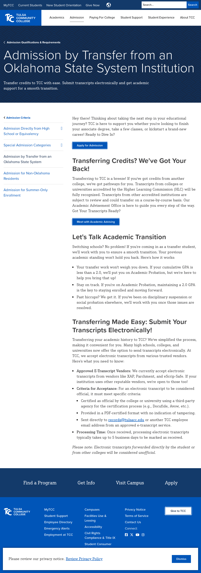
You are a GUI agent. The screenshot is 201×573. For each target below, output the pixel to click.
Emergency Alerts (56, 528)
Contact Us (133, 522)
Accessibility (93, 526)
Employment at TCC (58, 534)
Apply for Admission (90, 145)
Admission (77, 17)
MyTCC (9, 5)
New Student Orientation (63, 5)
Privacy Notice (135, 509)
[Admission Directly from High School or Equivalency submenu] (59, 128)
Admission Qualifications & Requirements (33, 42)
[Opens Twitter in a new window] (131, 535)
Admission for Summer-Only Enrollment (26, 192)
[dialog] (100, 559)
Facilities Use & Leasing (96, 518)
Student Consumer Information (98, 546)
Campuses (92, 509)
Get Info (86, 482)
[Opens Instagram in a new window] (143, 535)
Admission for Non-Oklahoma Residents (27, 175)
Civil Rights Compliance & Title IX (100, 535)
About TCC (187, 17)
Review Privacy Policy (84, 558)
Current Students (30, 5)
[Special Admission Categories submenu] (59, 144)
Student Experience (161, 17)
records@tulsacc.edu (126, 419)
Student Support (132, 17)
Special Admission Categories (27, 145)
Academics (56, 17)
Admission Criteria (18, 118)
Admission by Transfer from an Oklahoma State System (27, 159)
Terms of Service (136, 515)
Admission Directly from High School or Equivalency (26, 131)
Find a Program (40, 482)
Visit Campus (130, 482)
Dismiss (181, 559)
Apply (171, 482)
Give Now (93, 5)
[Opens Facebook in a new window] (126, 535)
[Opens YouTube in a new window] (137, 535)
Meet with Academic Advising (96, 222)
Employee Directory (58, 522)
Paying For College (102, 17)
